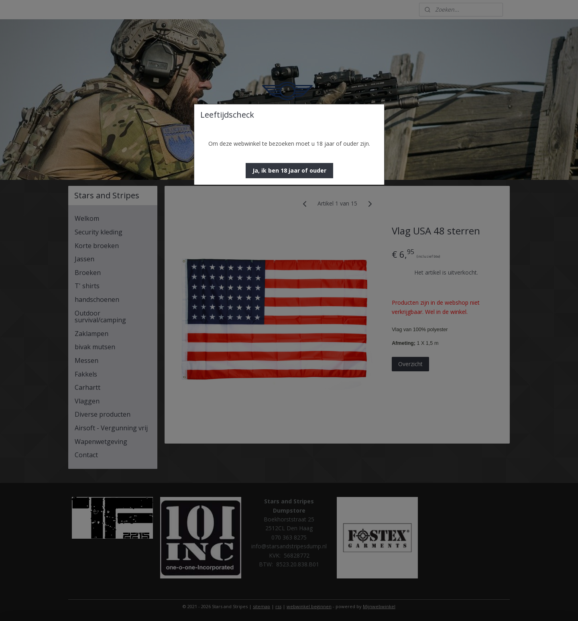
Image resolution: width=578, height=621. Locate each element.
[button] (289, 170)
